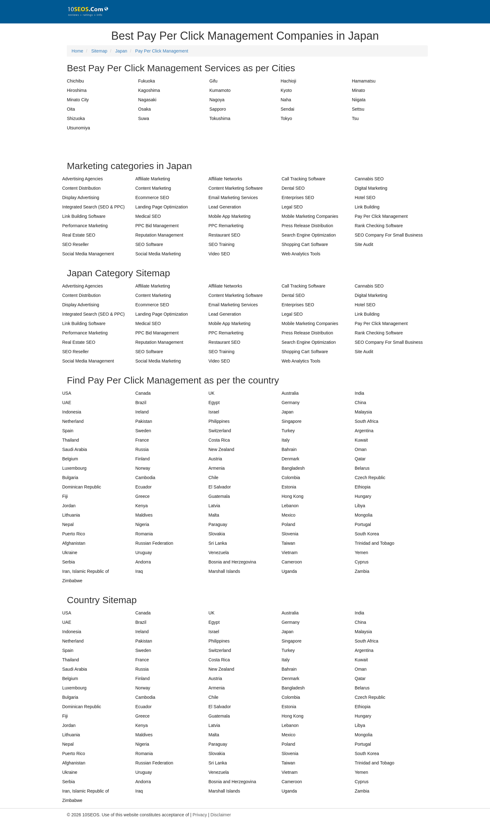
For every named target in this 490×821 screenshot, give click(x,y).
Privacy (199, 814)
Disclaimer (221, 814)
